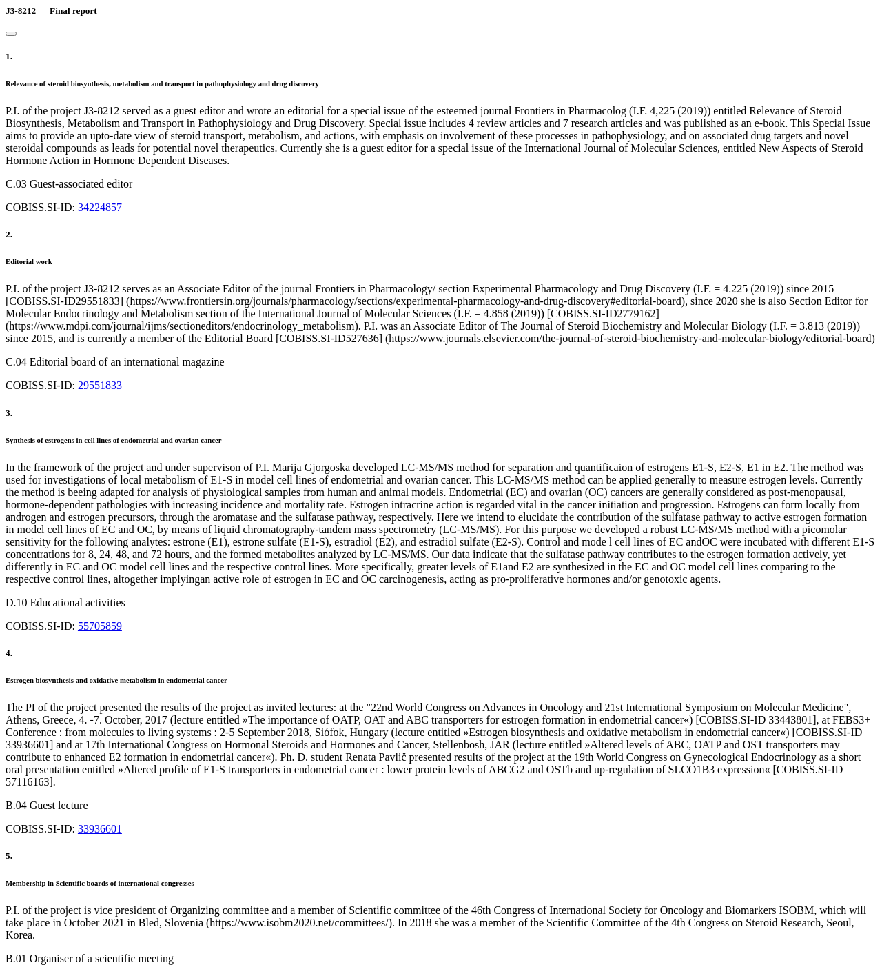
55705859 (100, 626)
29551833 (100, 385)
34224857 (100, 207)
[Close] (11, 34)
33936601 (100, 829)
